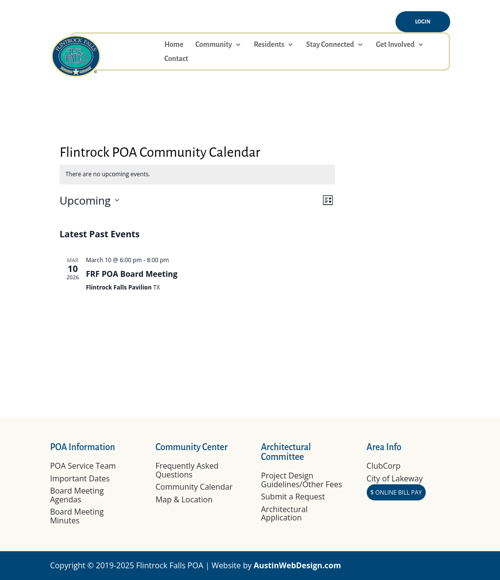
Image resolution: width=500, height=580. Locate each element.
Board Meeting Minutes (77, 516)
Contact (176, 58)
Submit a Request (293, 496)
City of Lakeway (395, 478)
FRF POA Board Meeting (132, 274)
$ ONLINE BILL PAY (396, 492)
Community (213, 44)
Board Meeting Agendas (77, 495)
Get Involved (395, 44)
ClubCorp (384, 465)
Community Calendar (193, 486)
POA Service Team (83, 465)
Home (173, 44)
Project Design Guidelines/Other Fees (301, 480)
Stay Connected (330, 44)
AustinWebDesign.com (297, 565)
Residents (269, 44)
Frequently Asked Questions (186, 470)
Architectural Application (284, 513)
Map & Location (183, 499)
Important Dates (79, 478)
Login (423, 21)
